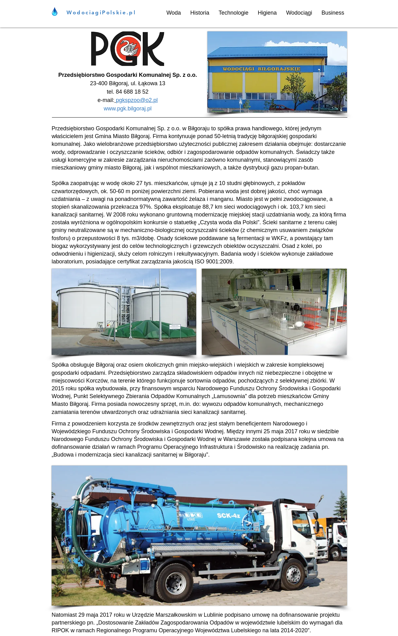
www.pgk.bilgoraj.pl (127, 108)
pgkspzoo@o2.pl (137, 100)
